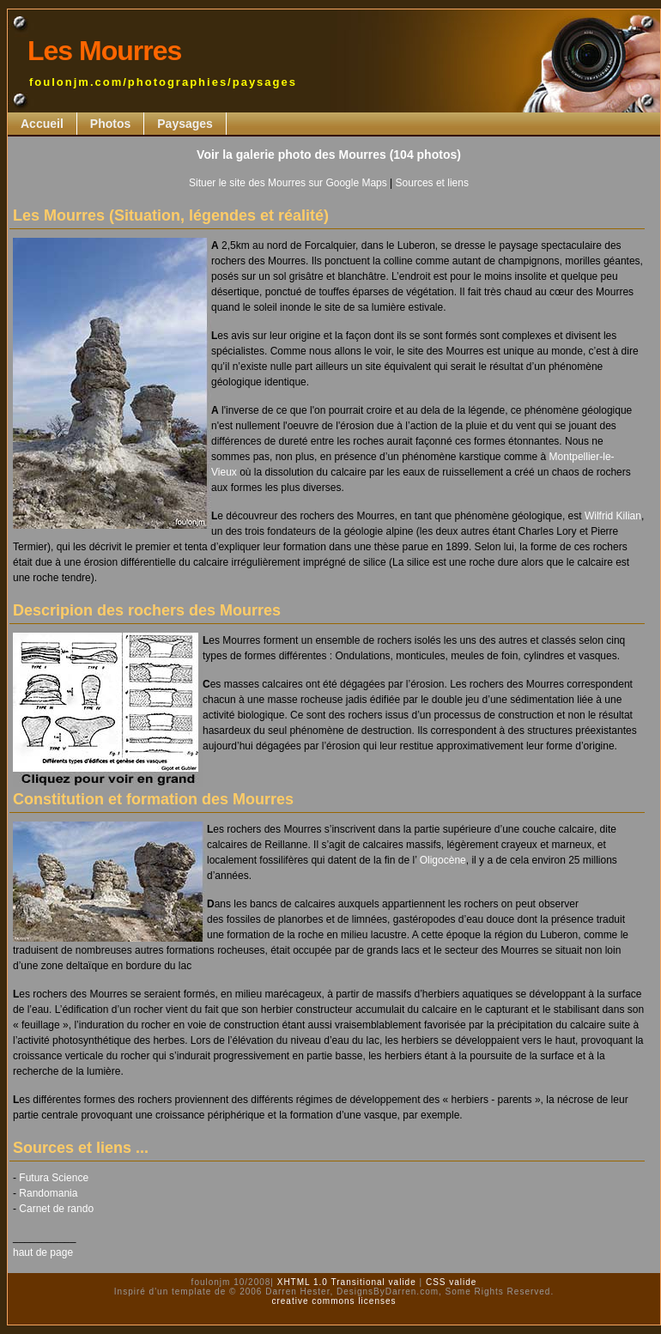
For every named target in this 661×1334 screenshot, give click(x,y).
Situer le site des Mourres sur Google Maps (288, 183)
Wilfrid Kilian (613, 516)
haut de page (43, 1252)
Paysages (185, 123)
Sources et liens (432, 183)
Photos (110, 123)
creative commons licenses (333, 1301)
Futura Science (53, 1178)
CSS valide (449, 1282)
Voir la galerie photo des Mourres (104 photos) (329, 154)
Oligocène (443, 860)
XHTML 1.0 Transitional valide (345, 1282)
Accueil (42, 123)
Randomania (48, 1193)
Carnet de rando (56, 1209)
